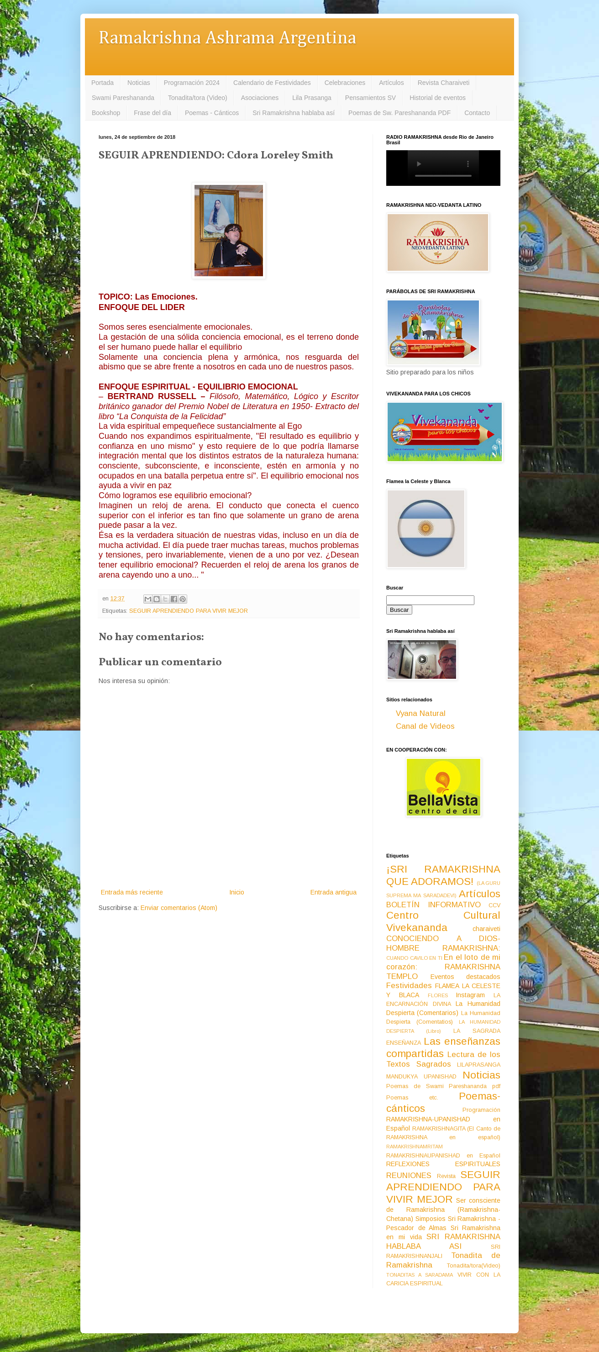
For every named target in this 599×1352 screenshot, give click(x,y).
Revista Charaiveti (444, 82)
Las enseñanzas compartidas (443, 1047)
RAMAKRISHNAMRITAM (414, 1146)
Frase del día (152, 112)
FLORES (438, 995)
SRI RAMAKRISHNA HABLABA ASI (443, 1241)
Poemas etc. (412, 1097)
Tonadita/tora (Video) (197, 97)
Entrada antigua (333, 892)
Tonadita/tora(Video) (473, 1266)
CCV (494, 905)
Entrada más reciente (132, 892)
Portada (102, 82)
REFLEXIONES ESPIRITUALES (443, 1164)
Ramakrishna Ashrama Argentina (227, 38)
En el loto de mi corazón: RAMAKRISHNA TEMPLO (443, 966)
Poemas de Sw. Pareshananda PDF (399, 112)
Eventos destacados (466, 976)
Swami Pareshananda (123, 97)
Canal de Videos (425, 726)
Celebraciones (345, 82)
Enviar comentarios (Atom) (179, 907)
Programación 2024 (192, 82)
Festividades (409, 985)
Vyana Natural (421, 713)
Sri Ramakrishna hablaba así (293, 112)
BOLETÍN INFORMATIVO (433, 904)
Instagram (470, 995)
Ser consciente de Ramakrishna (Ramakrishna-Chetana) (443, 1209)
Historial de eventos (438, 97)
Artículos (391, 82)
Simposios (430, 1218)
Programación (481, 1110)
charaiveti (486, 928)
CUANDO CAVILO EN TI (414, 958)
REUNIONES (408, 1175)
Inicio (236, 892)
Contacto (477, 112)
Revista (446, 1176)
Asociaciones (260, 97)
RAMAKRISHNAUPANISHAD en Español (443, 1155)
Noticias (138, 82)
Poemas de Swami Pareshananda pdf (443, 1086)
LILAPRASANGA (478, 1065)
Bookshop (106, 112)
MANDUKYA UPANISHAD (421, 1076)
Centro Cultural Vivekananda (443, 921)
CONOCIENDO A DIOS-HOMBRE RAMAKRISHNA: (443, 943)
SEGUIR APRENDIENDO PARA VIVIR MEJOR (188, 611)
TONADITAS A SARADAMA (419, 1275)
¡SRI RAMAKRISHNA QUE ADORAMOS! (443, 875)
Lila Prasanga (311, 97)
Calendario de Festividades (272, 82)
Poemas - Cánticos (212, 112)
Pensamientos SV (370, 97)
